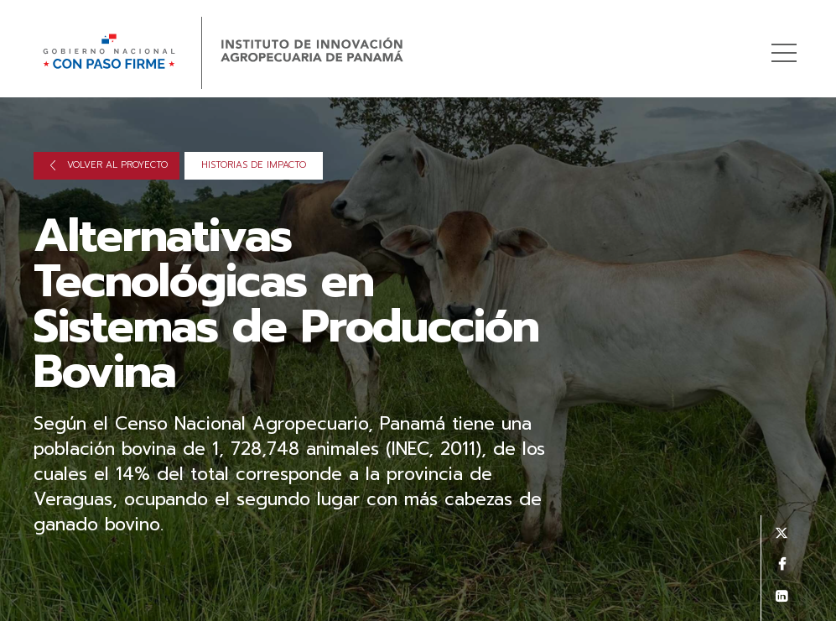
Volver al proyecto (109, 165)
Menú (786, 44)
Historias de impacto (253, 165)
